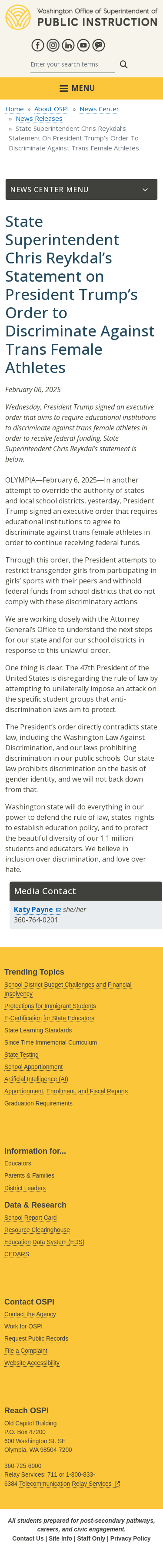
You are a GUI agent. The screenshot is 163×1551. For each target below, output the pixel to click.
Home (14, 108)
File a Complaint (25, 1351)
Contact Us (27, 1538)
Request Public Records (36, 1338)
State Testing (21, 1055)
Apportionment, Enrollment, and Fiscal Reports (66, 1091)
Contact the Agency (30, 1314)
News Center (99, 108)
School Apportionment (33, 1067)
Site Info (60, 1538)
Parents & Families (29, 1175)
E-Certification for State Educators (49, 1018)
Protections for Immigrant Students (50, 1006)
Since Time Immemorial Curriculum (50, 1042)
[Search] (72, 64)
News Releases (39, 118)
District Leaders (25, 1188)
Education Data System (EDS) (44, 1242)
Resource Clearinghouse (37, 1230)
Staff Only (91, 1538)
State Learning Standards (38, 1030)
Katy (37, 909)
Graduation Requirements (38, 1103)
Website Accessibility (32, 1363)
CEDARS (16, 1254)
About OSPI (51, 108)
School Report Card (30, 1218)
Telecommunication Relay (69, 1484)
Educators (17, 1163)
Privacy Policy (130, 1538)
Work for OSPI (23, 1326)
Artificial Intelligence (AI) (36, 1079)
